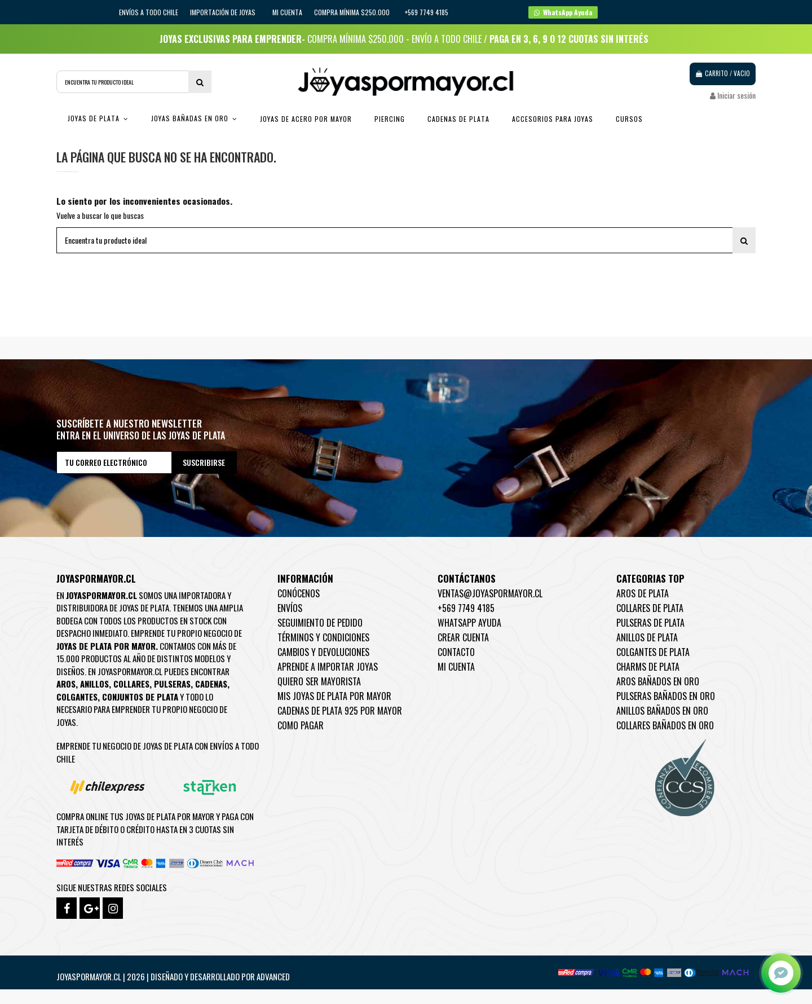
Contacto (456, 652)
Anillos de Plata (647, 637)
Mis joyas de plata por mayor (334, 696)
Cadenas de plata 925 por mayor (339, 710)
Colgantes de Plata (653, 652)
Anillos (94, 683)
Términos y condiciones (323, 637)
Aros (66, 683)
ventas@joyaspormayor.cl (490, 593)
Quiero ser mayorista (319, 681)
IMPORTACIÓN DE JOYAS (223, 12)
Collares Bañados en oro (665, 725)
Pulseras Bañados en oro (665, 696)
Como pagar (300, 725)
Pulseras (172, 683)
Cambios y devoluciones (323, 652)
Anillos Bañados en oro (662, 710)
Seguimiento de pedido (320, 622)
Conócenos (298, 593)
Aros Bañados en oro (657, 681)
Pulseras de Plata (650, 622)
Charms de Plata (647, 666)
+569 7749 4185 (466, 608)
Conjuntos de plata (140, 696)
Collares (131, 683)
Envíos (289, 608)
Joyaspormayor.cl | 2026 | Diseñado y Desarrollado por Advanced (173, 976)
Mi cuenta (287, 12)
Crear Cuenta (463, 637)
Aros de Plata (642, 593)
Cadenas (211, 683)
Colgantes (77, 696)
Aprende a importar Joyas (327, 666)
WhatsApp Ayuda (469, 622)
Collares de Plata (649, 608)
